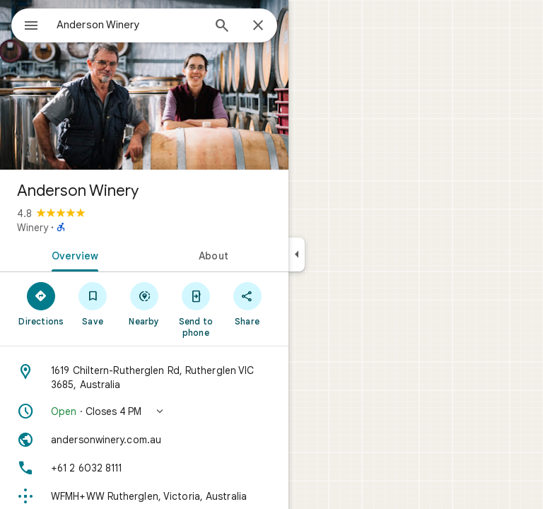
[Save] (93, 303)
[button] (144, 411)
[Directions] (41, 303)
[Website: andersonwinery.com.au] (144, 440)
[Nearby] (144, 303)
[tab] (72, 254)
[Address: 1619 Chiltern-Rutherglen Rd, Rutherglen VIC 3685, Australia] (144, 377)
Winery (32, 227)
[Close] (258, 26)
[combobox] (129, 24)
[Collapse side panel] (296, 254)
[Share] (247, 303)
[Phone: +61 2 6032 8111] (144, 468)
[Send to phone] (195, 309)
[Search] (222, 26)
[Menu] (31, 26)
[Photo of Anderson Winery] (144, 85)
